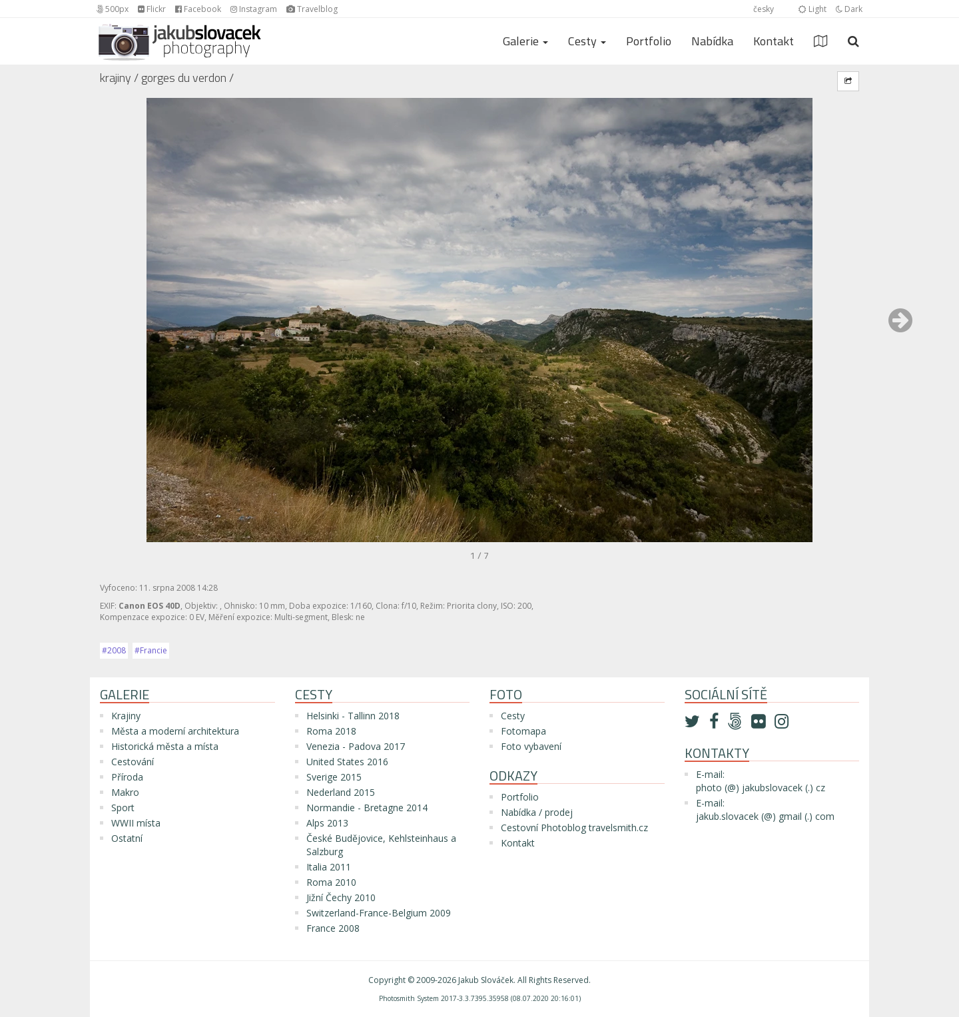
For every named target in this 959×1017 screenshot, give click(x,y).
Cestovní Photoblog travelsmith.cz (574, 827)
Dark (849, 9)
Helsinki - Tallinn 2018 (353, 715)
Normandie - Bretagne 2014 (367, 807)
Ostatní (127, 838)
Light (812, 9)
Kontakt (773, 41)
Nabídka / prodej (537, 812)
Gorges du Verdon (183, 78)
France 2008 (333, 928)
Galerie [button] (525, 41)
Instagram (253, 9)
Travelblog (312, 9)
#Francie (151, 650)
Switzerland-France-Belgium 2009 (378, 912)
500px (113, 9)
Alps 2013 (327, 823)
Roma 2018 (331, 731)
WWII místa (135, 823)
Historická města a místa (164, 746)
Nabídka (712, 41)
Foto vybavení (531, 746)
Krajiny (115, 78)
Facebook (198, 9)
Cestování (132, 761)
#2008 (114, 650)
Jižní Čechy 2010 (341, 897)
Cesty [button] (587, 41)
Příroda (127, 777)
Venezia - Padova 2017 (355, 746)
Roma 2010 (331, 882)
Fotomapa (523, 731)
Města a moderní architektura (175, 731)
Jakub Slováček (485, 980)
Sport (123, 807)
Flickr (152, 9)
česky (763, 9)
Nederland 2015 (340, 792)
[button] (900, 326)
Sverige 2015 (334, 777)
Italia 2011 (328, 866)
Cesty (513, 715)
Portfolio (648, 41)
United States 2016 (347, 761)
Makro (125, 792)
